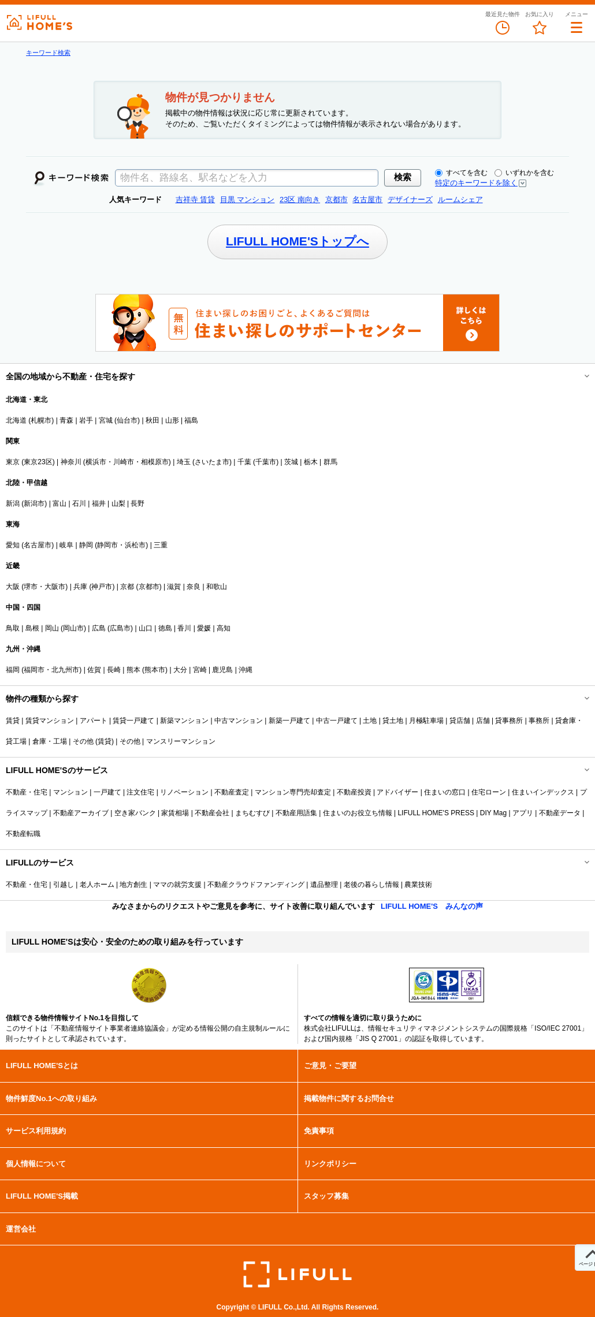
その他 (130, 741)
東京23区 (38, 462)
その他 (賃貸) (93, 741)
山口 (146, 628)
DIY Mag (493, 813)
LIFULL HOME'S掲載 (42, 1196)
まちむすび (252, 813)
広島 (99, 628)
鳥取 (13, 628)
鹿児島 (222, 670)
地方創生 (133, 885)
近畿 (13, 566)
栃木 (311, 462)
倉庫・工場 (49, 741)
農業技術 (418, 885)
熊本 (133, 670)
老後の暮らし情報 (371, 885)
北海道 (16, 420)
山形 (172, 420)
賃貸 (13, 721)
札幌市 (41, 420)
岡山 (52, 628)
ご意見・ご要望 (330, 1065)
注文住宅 (140, 792)
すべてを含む (461, 173)
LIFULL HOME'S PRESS (435, 813)
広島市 (120, 628)
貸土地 (392, 721)
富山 (59, 503)
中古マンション (238, 721)
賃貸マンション (49, 721)
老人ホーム (97, 885)
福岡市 (34, 670)
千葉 (244, 462)
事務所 (539, 721)
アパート (93, 721)
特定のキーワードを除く (476, 182)
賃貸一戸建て (133, 721)
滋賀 (174, 587)
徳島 (165, 628)
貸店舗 (459, 721)
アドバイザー (397, 792)
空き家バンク (135, 813)
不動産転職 (23, 834)
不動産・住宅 (26, 792)
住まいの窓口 (445, 792)
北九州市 (65, 670)
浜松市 (135, 545)
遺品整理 (324, 885)
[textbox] (246, 177)
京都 (127, 587)
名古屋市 (37, 545)
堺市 (31, 587)
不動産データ (560, 813)
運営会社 (21, 1229)
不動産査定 (231, 792)
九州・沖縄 (23, 649)
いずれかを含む (524, 173)
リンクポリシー (330, 1163)
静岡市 (107, 545)
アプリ (522, 813)
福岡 (13, 670)
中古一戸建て (337, 721)
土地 (370, 721)
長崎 (114, 670)
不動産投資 (354, 792)
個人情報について (36, 1163)
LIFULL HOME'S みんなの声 (432, 906)
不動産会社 (212, 813)
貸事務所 (509, 721)
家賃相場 (175, 813)
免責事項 (319, 1130)
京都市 (149, 587)
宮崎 (200, 670)
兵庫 (80, 587)
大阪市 (54, 587)
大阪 (13, 587)
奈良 (193, 587)
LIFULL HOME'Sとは (42, 1065)
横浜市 (95, 462)
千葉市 (265, 462)
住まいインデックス (543, 792)
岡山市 (73, 628)
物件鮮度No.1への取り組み (51, 1098)
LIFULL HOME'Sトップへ (297, 241)
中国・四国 (23, 607)
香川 (184, 628)
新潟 (13, 503)
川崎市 (123, 462)
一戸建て (107, 792)
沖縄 (245, 670)
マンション (70, 792)
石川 (79, 503)
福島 (191, 420)
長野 (137, 503)
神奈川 (71, 462)
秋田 (152, 420)
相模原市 (155, 462)
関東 (13, 441)
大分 (180, 670)
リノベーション (184, 792)
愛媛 (204, 628)
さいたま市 (212, 462)
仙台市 (127, 420)
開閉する (579, 376)
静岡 (86, 545)
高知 (223, 628)
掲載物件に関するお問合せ (349, 1098)
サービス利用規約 (36, 1130)
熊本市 (154, 670)
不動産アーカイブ (81, 813)
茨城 (291, 462)
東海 (13, 524)
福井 (99, 503)
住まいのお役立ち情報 (357, 813)
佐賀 (94, 670)
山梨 (118, 503)
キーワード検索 (48, 52)
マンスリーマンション (180, 741)
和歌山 (216, 587)
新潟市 (34, 503)
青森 (66, 420)
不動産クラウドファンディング (255, 885)
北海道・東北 (26, 400)
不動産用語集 (296, 813)
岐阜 (66, 545)
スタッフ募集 (326, 1196)
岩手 (86, 420)
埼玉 (184, 462)
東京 (13, 462)
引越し (63, 885)
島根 (32, 628)
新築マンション (184, 721)
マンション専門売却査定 (293, 792)
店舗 (483, 721)
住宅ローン (488, 792)
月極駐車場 (426, 721)
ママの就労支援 (177, 885)
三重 (161, 545)
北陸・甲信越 (26, 483)
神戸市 (101, 587)
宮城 (106, 420)
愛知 (13, 545)
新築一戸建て (289, 721)
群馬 (330, 462)
